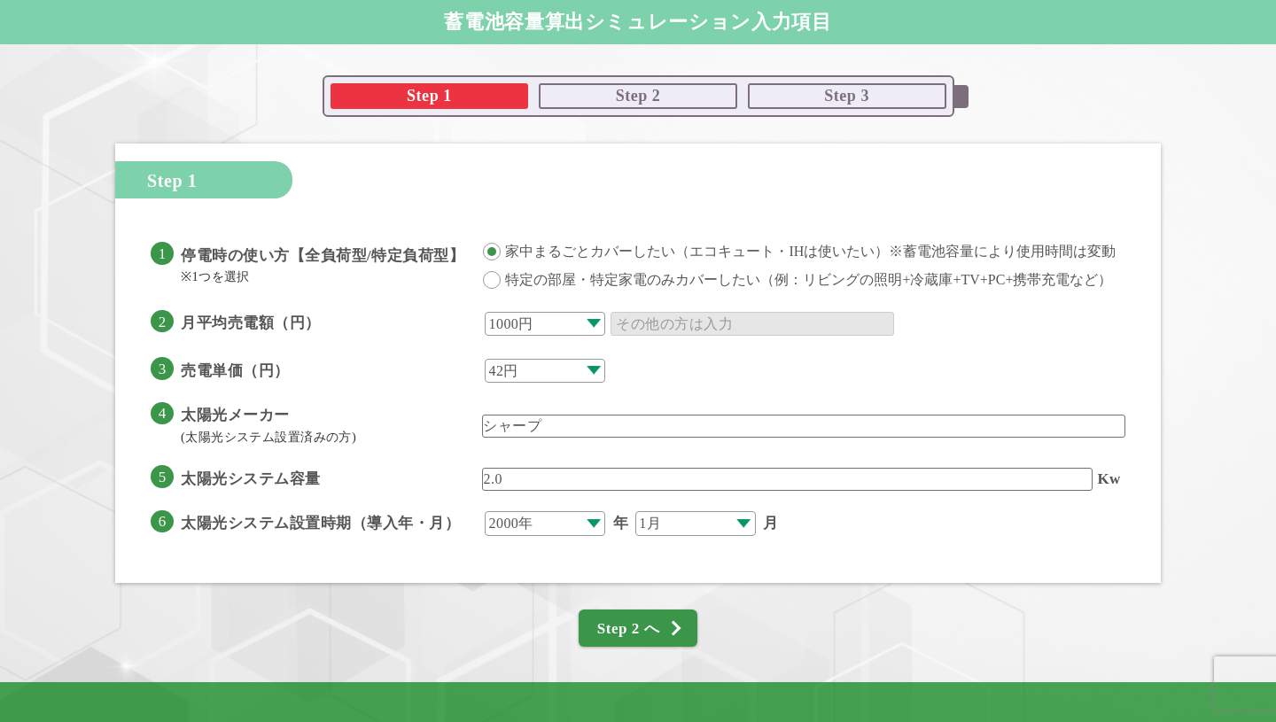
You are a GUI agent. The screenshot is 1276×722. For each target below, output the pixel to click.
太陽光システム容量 (251, 478)
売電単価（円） (235, 370)
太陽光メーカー (268, 425)
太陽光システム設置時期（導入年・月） (320, 523)
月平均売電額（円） (251, 322)
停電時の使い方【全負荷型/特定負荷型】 (322, 265)
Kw (1109, 478)
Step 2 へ (628, 628)
